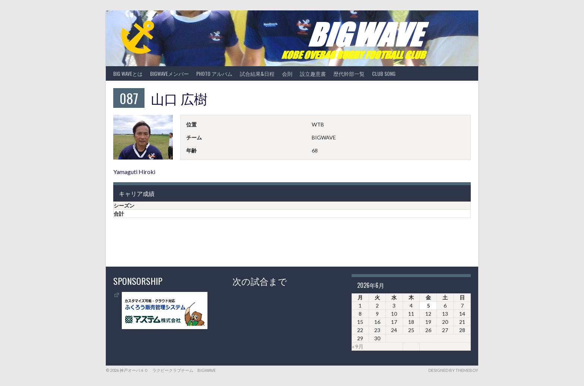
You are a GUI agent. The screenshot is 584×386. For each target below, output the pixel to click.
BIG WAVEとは (128, 73)
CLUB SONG (384, 73)
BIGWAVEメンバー (169, 73)
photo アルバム (214, 73)
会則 (287, 73)
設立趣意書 (313, 73)
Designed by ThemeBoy (453, 370)
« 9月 (358, 346)
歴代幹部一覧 (349, 73)
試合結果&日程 (257, 73)
